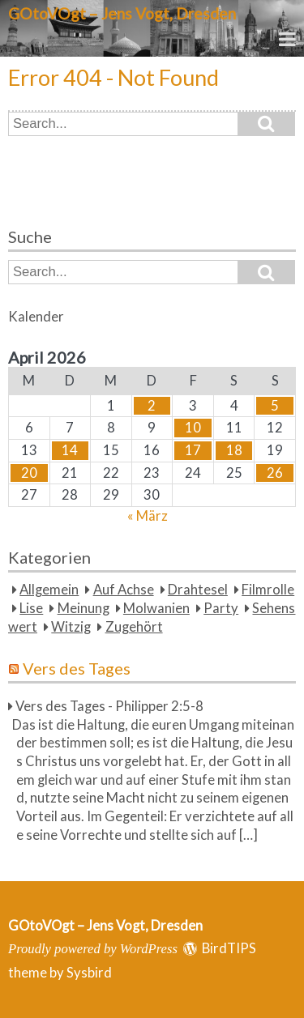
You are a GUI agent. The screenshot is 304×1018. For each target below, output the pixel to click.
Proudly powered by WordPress (93, 948)
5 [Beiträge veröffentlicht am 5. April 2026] (275, 406)
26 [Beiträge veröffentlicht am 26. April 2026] (275, 473)
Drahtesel (198, 589)
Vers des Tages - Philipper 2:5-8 (109, 706)
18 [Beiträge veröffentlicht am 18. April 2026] (234, 450)
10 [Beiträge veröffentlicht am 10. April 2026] (193, 428)
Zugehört (134, 627)
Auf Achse (123, 589)
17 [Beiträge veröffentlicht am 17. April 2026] (193, 450)
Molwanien (156, 608)
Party (220, 608)
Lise (31, 608)
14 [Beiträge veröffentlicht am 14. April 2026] (70, 450)
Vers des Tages (77, 668)
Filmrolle (268, 589)
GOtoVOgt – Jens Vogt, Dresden (122, 13)
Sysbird (89, 973)
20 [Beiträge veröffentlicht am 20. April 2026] (29, 473)
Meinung (83, 608)
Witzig (71, 627)
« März (147, 516)
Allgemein (49, 589)
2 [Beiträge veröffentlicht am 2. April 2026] (152, 406)
